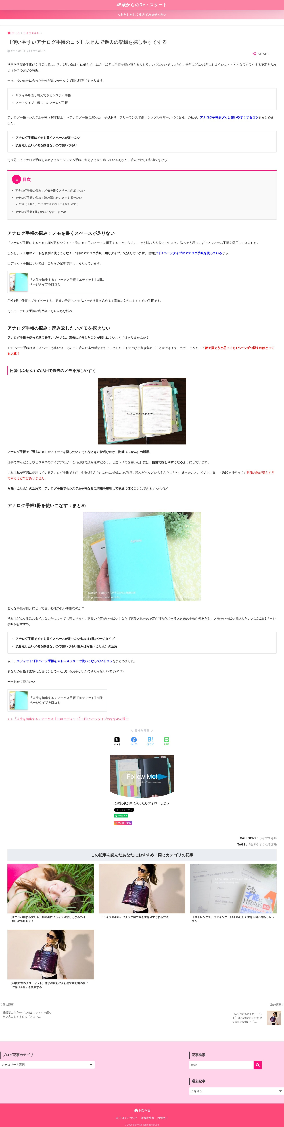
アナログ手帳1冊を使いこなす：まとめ (40, 211)
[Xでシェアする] (117, 742)
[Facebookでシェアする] (134, 742)
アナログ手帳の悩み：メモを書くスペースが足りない (50, 190)
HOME (142, 1111)
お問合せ (162, 1118)
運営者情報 (147, 1118)
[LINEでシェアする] (166, 742)
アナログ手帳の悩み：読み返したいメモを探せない (48, 197)
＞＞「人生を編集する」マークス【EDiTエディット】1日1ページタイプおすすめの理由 (68, 719)
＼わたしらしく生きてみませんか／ (142, 14)
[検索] (258, 1066)
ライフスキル (268, 838)
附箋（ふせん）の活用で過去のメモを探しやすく (49, 204)
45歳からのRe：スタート (142, 5)
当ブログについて (127, 1118)
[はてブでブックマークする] (150, 742)
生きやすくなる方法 (263, 844)
